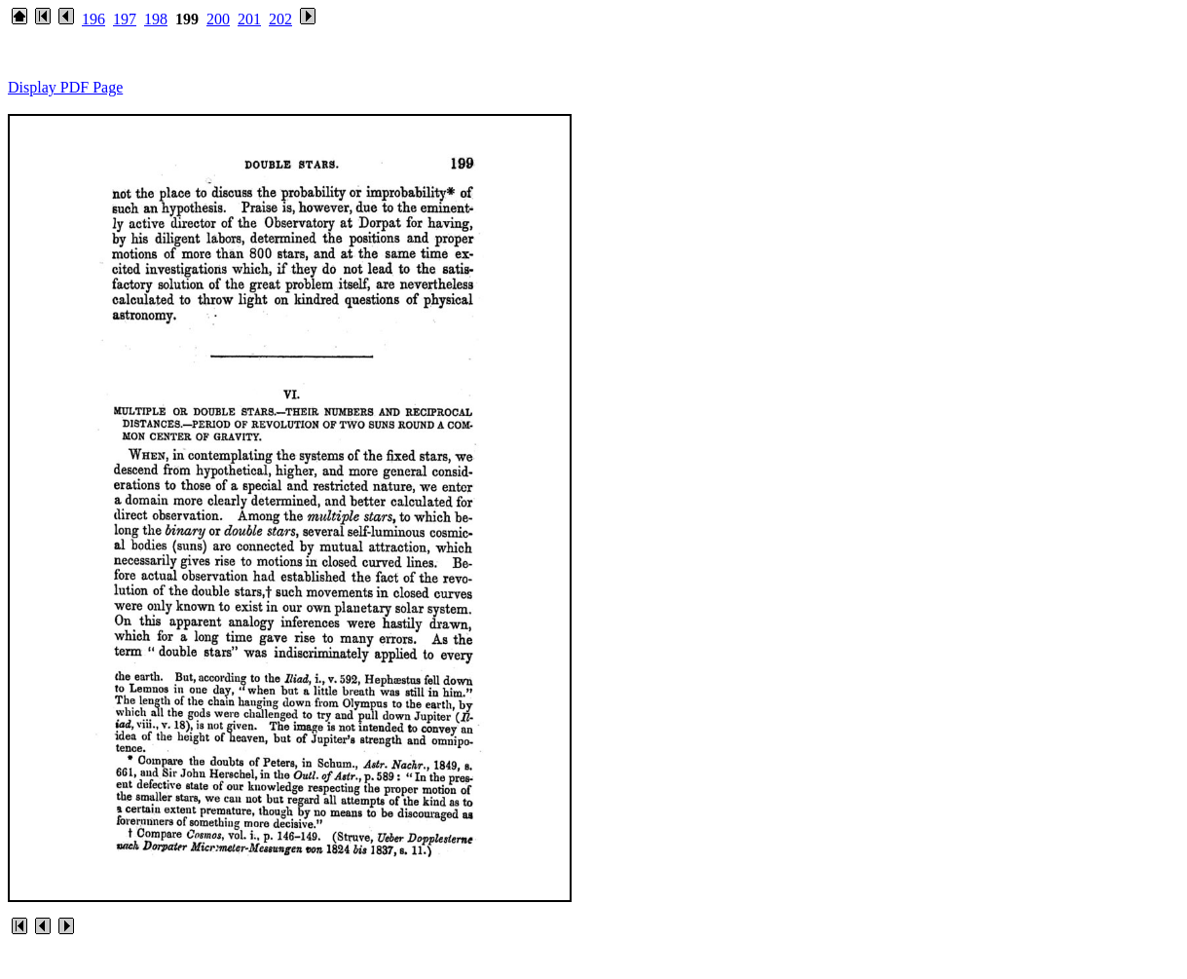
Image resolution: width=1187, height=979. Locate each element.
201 (249, 19)
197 (124, 19)
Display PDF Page (65, 87)
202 (280, 19)
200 (218, 19)
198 (155, 19)
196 (93, 19)
